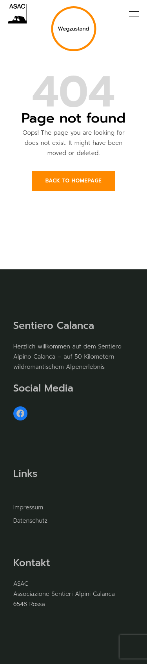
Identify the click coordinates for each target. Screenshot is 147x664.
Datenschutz (30, 520)
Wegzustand (73, 29)
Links (25, 473)
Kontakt (31, 563)
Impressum (28, 507)
